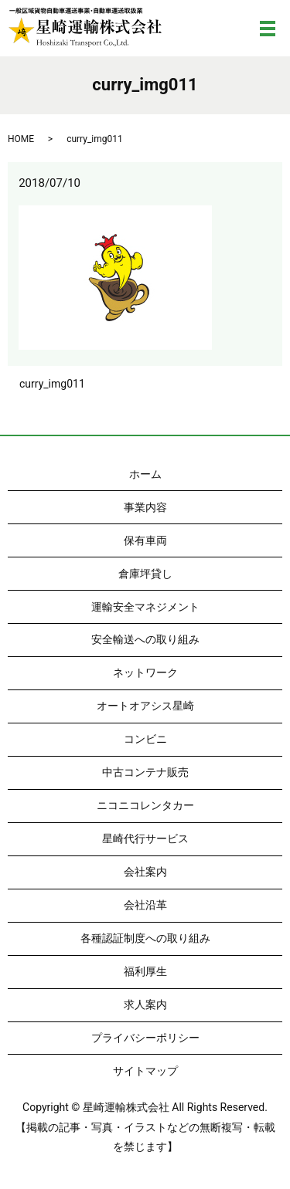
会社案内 (145, 871)
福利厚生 (145, 971)
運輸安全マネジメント (145, 607)
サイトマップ (145, 1071)
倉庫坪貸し (145, 573)
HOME (21, 139)
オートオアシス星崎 (145, 706)
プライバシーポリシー (145, 1037)
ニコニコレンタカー (145, 805)
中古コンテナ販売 (145, 772)
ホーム (145, 474)
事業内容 (145, 507)
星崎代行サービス (145, 838)
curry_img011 (52, 384)
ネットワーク (145, 672)
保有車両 (145, 540)
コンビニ (145, 739)
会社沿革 (145, 905)
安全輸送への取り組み (145, 639)
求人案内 (145, 1004)
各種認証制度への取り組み (145, 938)
